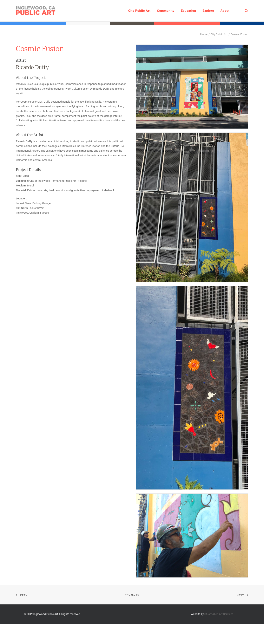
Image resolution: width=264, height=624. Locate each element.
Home (203, 34)
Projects (132, 594)
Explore (208, 11)
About (225, 11)
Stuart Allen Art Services (218, 614)
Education (188, 11)
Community (165, 11)
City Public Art (139, 11)
